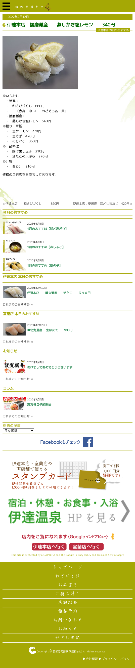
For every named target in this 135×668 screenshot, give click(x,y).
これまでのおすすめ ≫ (18, 304)
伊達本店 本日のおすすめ (113, 30)
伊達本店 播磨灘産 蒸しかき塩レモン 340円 (61, 25)
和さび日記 (67, 637)
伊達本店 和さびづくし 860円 (32, 203)
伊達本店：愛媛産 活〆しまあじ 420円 (101, 203)
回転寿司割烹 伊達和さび (67, 651)
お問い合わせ (68, 620)
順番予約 (68, 611)
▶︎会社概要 (90, 659)
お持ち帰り (67, 593)
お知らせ (68, 629)
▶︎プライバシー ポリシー (115, 659)
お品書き (68, 585)
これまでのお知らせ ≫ (18, 379)
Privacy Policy (83, 555)
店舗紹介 (68, 602)
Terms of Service (107, 555)
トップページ (68, 567)
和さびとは (67, 576)
